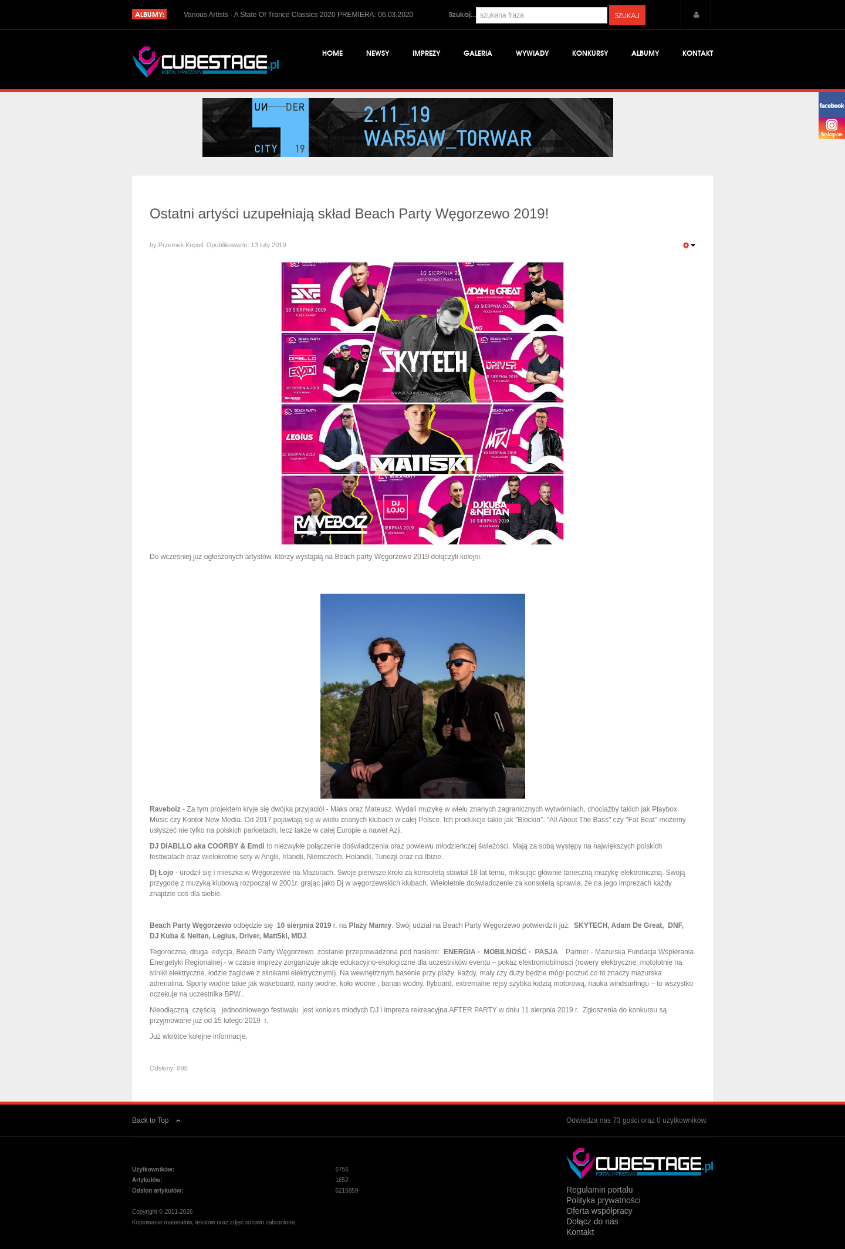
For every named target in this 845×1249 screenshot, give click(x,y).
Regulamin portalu (599, 1189)
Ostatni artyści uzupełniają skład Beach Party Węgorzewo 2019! (349, 213)
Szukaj (627, 15)
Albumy (645, 52)
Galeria (478, 52)
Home (332, 52)
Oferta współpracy (599, 1211)
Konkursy (590, 52)
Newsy (377, 52)
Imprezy (426, 52)
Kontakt (697, 52)
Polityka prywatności (603, 1200)
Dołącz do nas (592, 1221)
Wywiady (532, 52)
